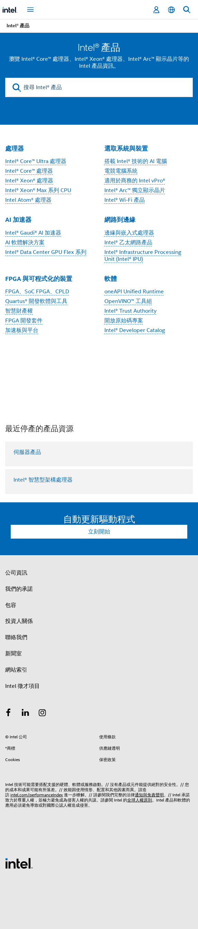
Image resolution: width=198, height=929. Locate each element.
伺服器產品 (27, 452)
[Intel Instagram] (42, 714)
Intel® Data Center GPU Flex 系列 (45, 252)
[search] (17, 87)
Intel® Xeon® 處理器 (29, 180)
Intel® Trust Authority (130, 310)
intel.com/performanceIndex (36, 794)
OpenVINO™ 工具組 (128, 301)
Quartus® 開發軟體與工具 (36, 301)
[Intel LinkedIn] (25, 714)
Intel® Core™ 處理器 (29, 171)
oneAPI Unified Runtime (134, 291)
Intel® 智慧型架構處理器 (43, 479)
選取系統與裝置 (126, 148)
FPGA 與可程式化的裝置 (38, 279)
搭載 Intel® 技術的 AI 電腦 (135, 161)
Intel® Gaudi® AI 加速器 (33, 232)
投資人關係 (19, 621)
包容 (10, 605)
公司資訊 (16, 572)
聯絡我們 (16, 637)
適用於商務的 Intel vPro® (134, 180)
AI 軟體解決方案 (25, 242)
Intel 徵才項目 (22, 686)
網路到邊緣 (119, 220)
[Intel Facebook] (8, 714)
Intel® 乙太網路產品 (128, 242)
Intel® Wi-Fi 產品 (124, 200)
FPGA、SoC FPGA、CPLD (37, 291)
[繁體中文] (171, 9)
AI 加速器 (18, 220)
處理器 (14, 148)
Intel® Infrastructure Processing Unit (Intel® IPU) (142, 256)
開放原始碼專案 (123, 320)
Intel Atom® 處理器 (28, 200)
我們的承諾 (19, 589)
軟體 (110, 279)
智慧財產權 (19, 310)
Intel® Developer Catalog (134, 330)
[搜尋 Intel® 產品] (99, 87)
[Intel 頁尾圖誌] (19, 863)
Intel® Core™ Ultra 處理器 (35, 161)
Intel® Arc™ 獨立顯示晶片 (134, 190)
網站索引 (16, 669)
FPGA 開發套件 (24, 320)
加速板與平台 (21, 330)
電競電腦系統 (121, 171)
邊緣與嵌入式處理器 (129, 232)
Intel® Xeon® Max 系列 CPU (38, 190)
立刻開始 (99, 531)
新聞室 (13, 653)
